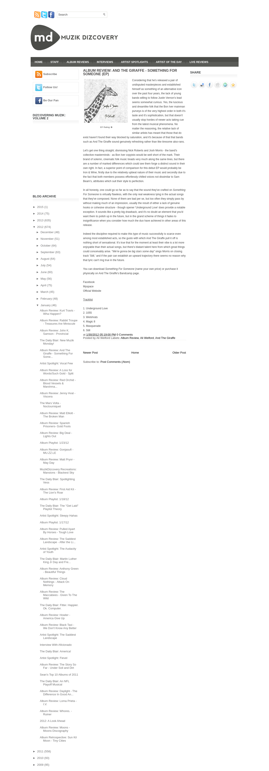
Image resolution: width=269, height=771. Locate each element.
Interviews (105, 62)
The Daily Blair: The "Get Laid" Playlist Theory (59, 507)
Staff (55, 62)
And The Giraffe (165, 338)
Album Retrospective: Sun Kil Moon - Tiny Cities (58, 739)
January (45, 305)
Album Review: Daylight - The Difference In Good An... (58, 692)
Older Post (179, 352)
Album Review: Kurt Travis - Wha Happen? (57, 312)
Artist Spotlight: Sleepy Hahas (58, 515)
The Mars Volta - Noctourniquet (50, 404)
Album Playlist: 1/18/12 (54, 499)
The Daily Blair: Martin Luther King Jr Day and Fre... (58, 560)
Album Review (130, 338)
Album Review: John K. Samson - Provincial (54, 332)
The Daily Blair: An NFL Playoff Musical (54, 683)
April (43, 285)
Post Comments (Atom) (115, 361)
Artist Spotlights (134, 62)
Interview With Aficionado (56, 644)
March (44, 291)
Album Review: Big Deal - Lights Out (56, 434)
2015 (40, 207)
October (45, 245)
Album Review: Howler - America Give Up (55, 616)
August (45, 258)
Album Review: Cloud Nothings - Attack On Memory (54, 582)
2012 (40, 227)
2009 (40, 764)
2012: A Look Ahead (52, 721)
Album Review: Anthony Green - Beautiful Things (59, 570)
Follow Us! (50, 87)
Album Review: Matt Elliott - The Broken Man (57, 414)
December (47, 232)
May (43, 278)
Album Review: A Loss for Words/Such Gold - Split (56, 372)
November (47, 238)
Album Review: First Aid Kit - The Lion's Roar (58, 491)
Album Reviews (78, 62)
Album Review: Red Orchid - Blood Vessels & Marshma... (58, 383)
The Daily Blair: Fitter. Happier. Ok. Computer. (59, 606)
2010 (40, 758)
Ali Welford (147, 338)
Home (39, 62)
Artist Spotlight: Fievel (53, 658)
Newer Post (90, 352)
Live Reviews (199, 62)
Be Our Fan (51, 100)
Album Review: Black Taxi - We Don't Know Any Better (58, 626)
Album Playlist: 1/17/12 (54, 522)
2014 (40, 213)
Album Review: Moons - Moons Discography (55, 729)
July (43, 265)
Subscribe (50, 74)
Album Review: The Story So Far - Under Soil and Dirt (58, 666)
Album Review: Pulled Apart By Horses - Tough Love (57, 530)
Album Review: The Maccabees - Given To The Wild (58, 595)
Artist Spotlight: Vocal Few (56, 363)
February (46, 298)
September (47, 252)
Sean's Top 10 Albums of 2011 (59, 674)
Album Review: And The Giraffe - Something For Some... (56, 353)
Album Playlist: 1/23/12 (54, 442)
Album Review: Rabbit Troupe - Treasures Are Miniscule (58, 322)
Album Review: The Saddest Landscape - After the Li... (58, 540)
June (43, 272)
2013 (40, 220)
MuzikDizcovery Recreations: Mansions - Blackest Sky (58, 471)
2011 (40, 751)
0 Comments (125, 334)
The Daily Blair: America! (55, 651)
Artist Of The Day (169, 62)
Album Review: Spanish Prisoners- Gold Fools (55, 424)
